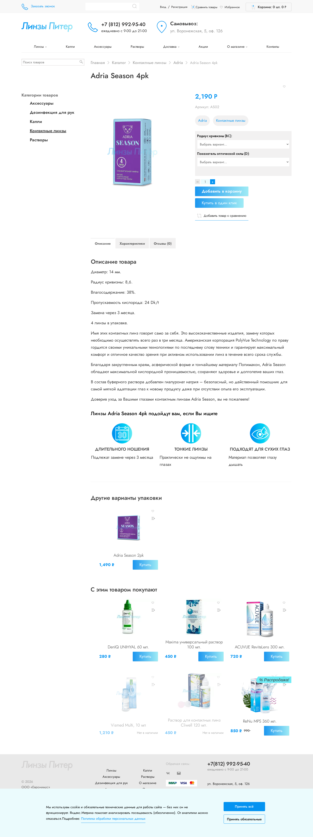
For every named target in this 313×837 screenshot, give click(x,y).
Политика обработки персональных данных (113, 818)
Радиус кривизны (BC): (214, 136)
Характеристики (132, 243)
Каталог (119, 62)
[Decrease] (197, 181)
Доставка (171, 46)
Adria (178, 62)
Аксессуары (102, 46)
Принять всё (244, 806)
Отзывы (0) (163, 243)
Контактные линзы (149, 62)
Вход (163, 7)
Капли (70, 46)
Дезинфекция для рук (52, 112)
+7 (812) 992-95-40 (123, 24)
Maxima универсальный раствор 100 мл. (194, 642)
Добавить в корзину (222, 191)
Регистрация (179, 7)
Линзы (40, 46)
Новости (111, 786)
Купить (144, 566)
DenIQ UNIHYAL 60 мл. (128, 645)
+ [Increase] (212, 181)
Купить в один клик (219, 203)
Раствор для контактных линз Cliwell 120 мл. (194, 717)
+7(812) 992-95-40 (228, 755)
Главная (98, 62)
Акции (203, 46)
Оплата (148, 780)
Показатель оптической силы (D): (223, 153)
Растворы (137, 46)
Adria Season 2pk (129, 556)
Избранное (230, 7)
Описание (103, 243)
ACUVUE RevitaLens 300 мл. (260, 645)
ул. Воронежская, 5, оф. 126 (196, 31)
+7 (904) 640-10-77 (221, 782)
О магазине (237, 46)
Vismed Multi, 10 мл (128, 720)
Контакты (273, 46)
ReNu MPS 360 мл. (260, 716)
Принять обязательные (244, 819)
